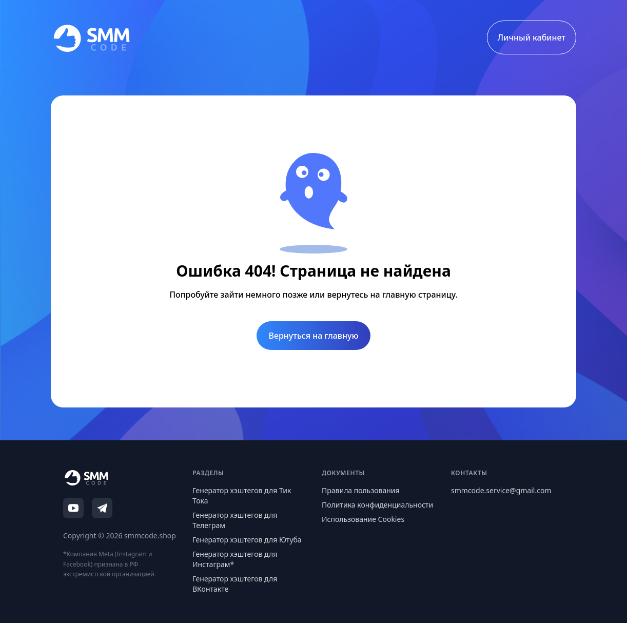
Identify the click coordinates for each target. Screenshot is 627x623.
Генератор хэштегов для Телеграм (234, 520)
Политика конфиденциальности (377, 505)
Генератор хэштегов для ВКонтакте (234, 584)
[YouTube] (73, 508)
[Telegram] (102, 508)
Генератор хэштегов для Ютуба (247, 539)
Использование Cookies (363, 519)
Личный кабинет (531, 37)
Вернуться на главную (314, 335)
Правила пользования (361, 490)
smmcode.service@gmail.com (501, 490)
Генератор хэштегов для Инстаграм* (234, 559)
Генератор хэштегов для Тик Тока (241, 495)
